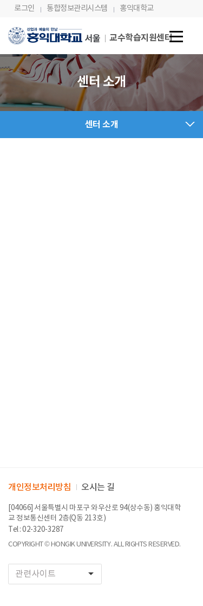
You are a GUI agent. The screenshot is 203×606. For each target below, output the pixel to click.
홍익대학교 (137, 8)
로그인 (24, 8)
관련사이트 (58, 573)
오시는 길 (98, 487)
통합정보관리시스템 (77, 8)
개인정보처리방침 (39, 487)
